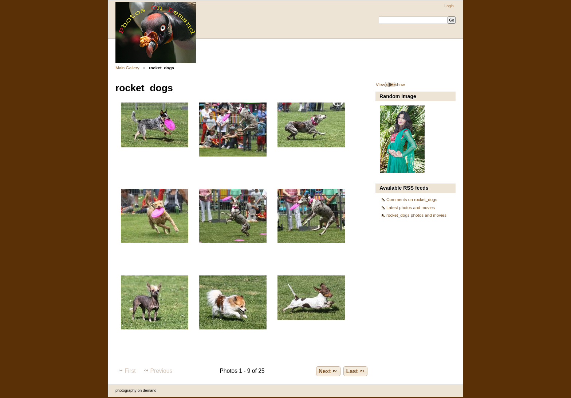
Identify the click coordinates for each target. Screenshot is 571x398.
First (126, 370)
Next (328, 371)
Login (448, 6)
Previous (157, 370)
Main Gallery (127, 67)
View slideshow (390, 84)
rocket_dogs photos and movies (416, 215)
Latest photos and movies (410, 207)
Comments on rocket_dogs (411, 199)
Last (355, 371)
